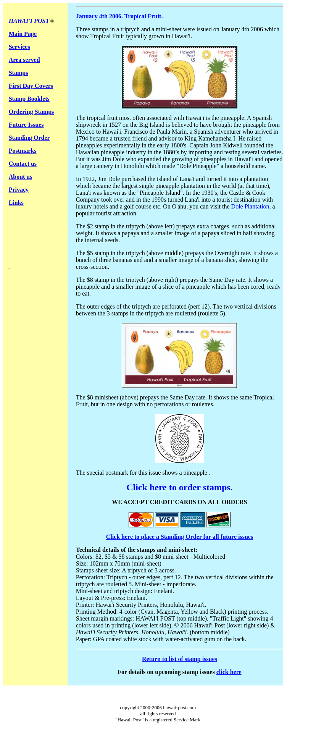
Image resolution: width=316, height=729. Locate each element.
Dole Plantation (250, 206)
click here (229, 672)
